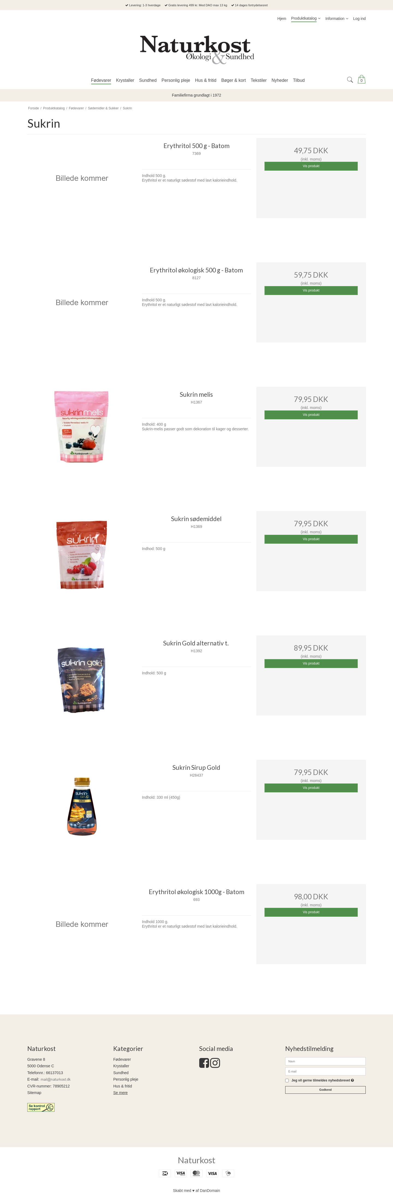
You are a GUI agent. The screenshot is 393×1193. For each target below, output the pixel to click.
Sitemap (34, 1092)
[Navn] (325, 1061)
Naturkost (196, 1160)
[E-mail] (325, 1071)
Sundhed (121, 1073)
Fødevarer (122, 1059)
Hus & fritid (122, 1086)
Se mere (120, 1092)
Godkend (325, 1089)
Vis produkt (311, 166)
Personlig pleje (125, 1079)
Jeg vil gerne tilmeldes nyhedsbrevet (322, 1080)
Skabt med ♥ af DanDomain (196, 1190)
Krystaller (121, 1066)
